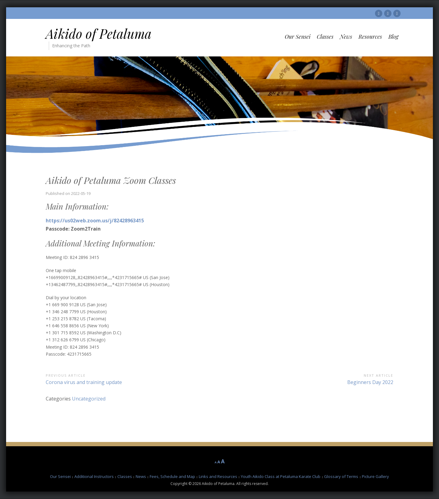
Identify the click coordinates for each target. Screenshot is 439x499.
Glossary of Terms (341, 476)
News (346, 36)
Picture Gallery (375, 476)
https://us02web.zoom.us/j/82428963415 (95, 220)
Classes (325, 36)
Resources (370, 36)
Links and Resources (218, 476)
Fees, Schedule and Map (172, 476)
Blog (393, 36)
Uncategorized (88, 398)
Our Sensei (297, 36)
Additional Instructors (94, 476)
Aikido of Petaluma (99, 33)
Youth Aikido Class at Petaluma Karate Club (280, 476)
